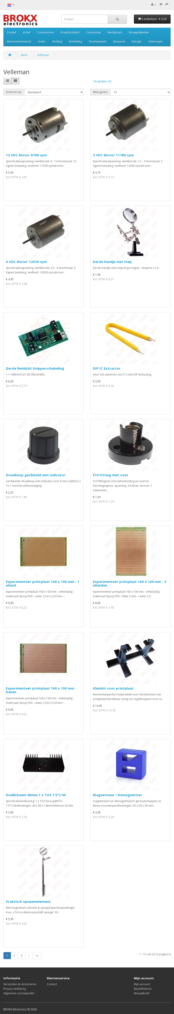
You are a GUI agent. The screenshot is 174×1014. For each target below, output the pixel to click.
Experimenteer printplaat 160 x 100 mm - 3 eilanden (129, 583)
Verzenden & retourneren (19, 984)
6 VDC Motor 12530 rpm (26, 261)
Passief (11, 32)
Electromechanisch (19, 41)
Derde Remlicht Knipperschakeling (35, 368)
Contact (52, 984)
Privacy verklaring (14, 989)
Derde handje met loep (112, 261)
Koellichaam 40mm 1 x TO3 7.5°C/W (36, 795)
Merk (24, 55)
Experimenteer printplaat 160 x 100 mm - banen (41, 690)
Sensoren (119, 41)
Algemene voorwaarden (18, 993)
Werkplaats (115, 32)
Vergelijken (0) (102, 81)
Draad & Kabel (69, 32)
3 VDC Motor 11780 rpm (113, 155)
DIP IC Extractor (107, 368)
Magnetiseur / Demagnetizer (117, 795)
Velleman (43, 55)
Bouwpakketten (139, 32)
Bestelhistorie (143, 989)
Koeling (57, 41)
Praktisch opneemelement (28, 901)
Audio (42, 41)
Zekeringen (155, 41)
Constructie (93, 32)
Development (97, 41)
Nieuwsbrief (141, 993)
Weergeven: (100, 92)
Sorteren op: (14, 92)
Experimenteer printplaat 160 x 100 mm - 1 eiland (42, 583)
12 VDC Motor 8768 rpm (26, 155)
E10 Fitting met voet (110, 475)
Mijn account (142, 984)
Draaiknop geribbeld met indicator (35, 475)
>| (37, 956)
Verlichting (75, 41)
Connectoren (45, 32)
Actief (26, 32)
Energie (136, 41)
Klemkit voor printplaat (113, 688)
